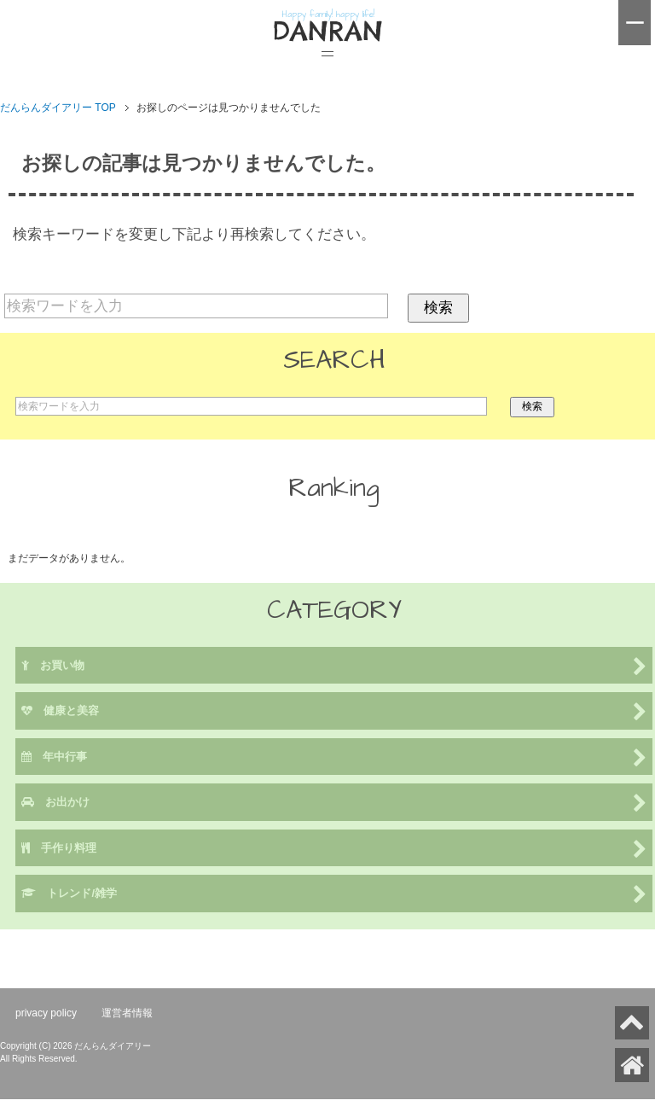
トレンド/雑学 (333, 895)
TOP (58, 108)
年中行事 (333, 758)
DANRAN (327, 31)
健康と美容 (333, 712)
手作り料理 (333, 849)
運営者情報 (127, 1013)
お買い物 (333, 667)
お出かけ (333, 803)
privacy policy (46, 1013)
